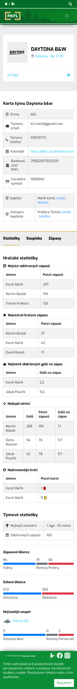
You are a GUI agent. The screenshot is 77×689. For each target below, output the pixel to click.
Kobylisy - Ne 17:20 (49, 56)
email (60, 198)
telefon (43, 202)
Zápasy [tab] (55, 238)
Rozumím (64, 683)
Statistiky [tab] (11, 238)
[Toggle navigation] (67, 15)
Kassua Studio (29, 655)
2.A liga (12, 75)
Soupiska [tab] (34, 238)
